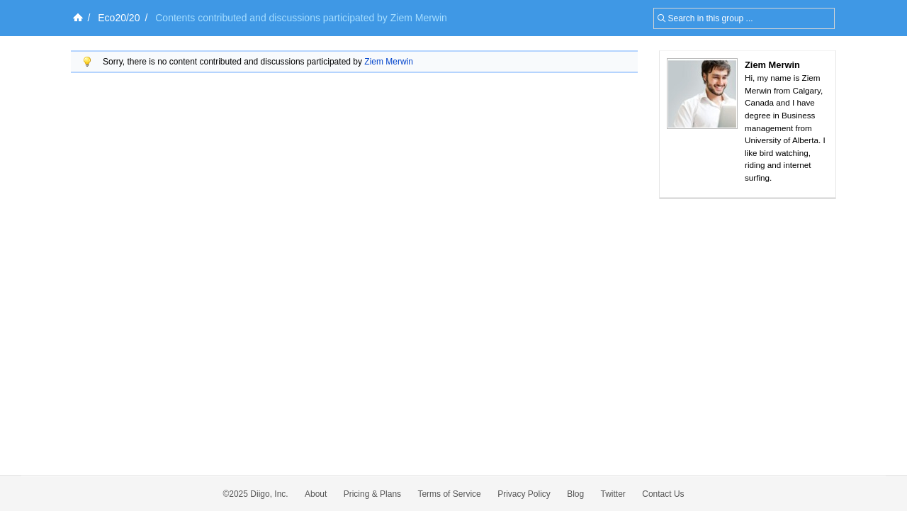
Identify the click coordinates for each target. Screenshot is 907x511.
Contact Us (663, 494)
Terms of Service (448, 494)
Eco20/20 (119, 17)
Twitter (613, 494)
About (316, 494)
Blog (575, 494)
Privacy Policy (524, 494)
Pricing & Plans (372, 494)
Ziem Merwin (388, 62)
